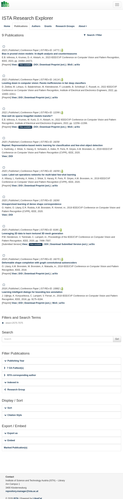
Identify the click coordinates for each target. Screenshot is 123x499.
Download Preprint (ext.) (53, 64)
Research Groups (65, 26)
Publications (21, 26)
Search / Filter (93, 35)
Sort (8, 408)
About (83, 26)
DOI (36, 64)
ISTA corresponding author (20, 375)
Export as (11, 433)
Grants (48, 26)
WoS (70, 64)
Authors (36, 26)
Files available (25, 65)
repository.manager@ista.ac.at (22, 491)
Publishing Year (14, 361)
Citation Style (13, 415)
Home (7, 26)
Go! (117, 339)
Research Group (14, 389)
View (14, 64)
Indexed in (11, 382)
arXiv (77, 64)
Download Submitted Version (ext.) (68, 244)
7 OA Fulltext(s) (14, 368)
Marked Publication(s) (15, 447)
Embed (9, 440)
